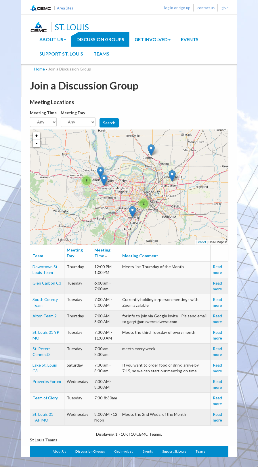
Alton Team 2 (45, 315)
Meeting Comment (140, 255)
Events (189, 39)
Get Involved (153, 39)
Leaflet (201, 242)
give (224, 7)
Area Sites (65, 8)
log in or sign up (177, 7)
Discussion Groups (100, 39)
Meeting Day (73, 112)
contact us (206, 7)
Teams (101, 53)
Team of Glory (45, 397)
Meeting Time (43, 112)
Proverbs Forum (47, 381)
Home (39, 68)
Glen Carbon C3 (47, 283)
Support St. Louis (61, 53)
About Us (52, 39)
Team (38, 255)
